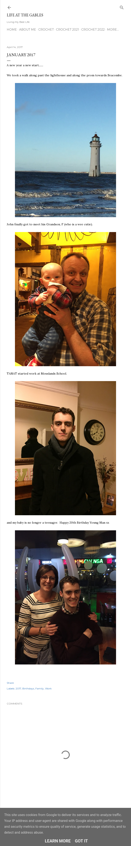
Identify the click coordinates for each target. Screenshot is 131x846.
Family (39, 688)
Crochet (46, 29)
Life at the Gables (25, 15)
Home (12, 29)
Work (48, 688)
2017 (18, 688)
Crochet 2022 (93, 29)
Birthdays (28, 688)
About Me (27, 29)
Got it (81, 840)
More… (113, 29)
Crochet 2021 (67, 29)
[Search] (121, 7)
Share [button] (10, 682)
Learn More (58, 840)
